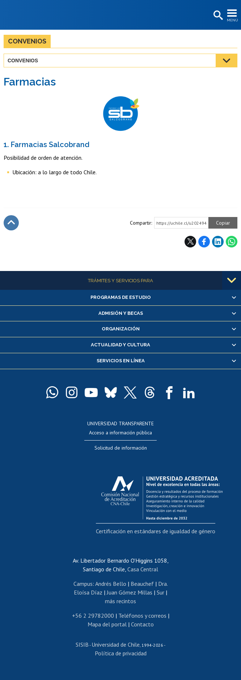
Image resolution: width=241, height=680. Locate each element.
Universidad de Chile (116, 644)
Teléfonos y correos (142, 615)
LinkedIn (218, 241)
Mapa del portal (107, 624)
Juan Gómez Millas (129, 592)
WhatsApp (231, 241)
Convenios (27, 41)
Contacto (142, 624)
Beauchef (142, 583)
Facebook (204, 241)
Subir (11, 222)
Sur (160, 592)
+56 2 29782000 (93, 615)
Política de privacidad (121, 653)
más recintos (120, 601)
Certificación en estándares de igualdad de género (155, 531)
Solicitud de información (120, 448)
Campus (83, 583)
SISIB (82, 644)
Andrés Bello (110, 583)
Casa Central (142, 569)
